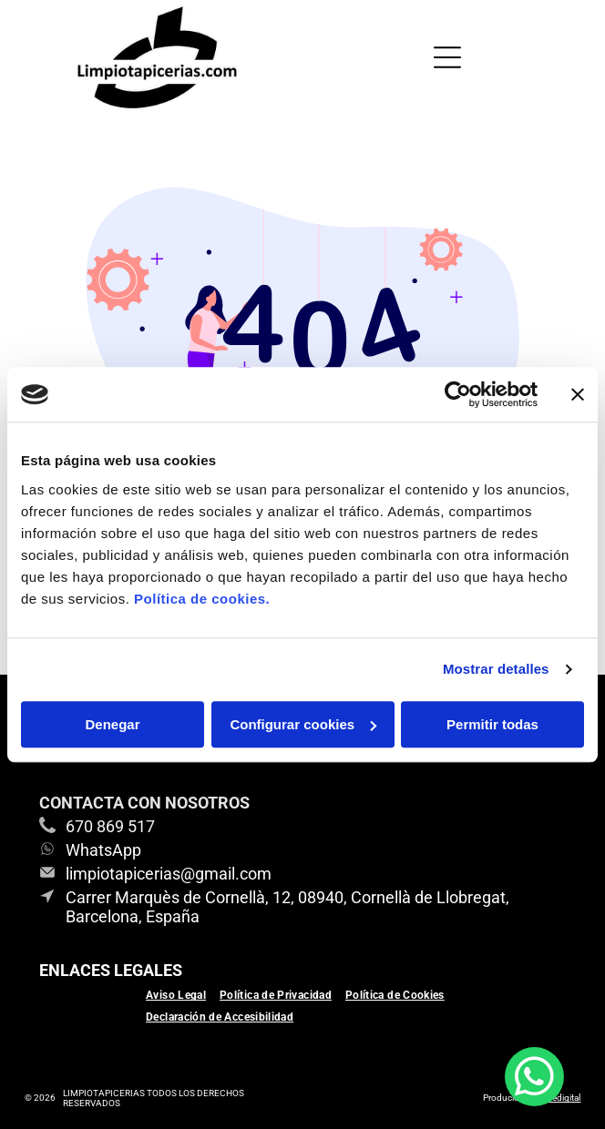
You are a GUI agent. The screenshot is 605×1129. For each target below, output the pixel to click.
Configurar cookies (303, 724)
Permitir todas (492, 724)
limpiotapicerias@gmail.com (169, 873)
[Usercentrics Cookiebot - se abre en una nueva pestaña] (458, 394)
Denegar (112, 724)
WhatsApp (103, 849)
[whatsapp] (534, 1079)
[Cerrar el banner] (577, 394)
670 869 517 (110, 826)
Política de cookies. (202, 598)
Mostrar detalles (496, 668)
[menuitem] (183, 995)
